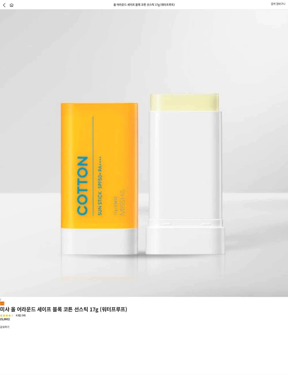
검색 (273, 4)
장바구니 (280, 4)
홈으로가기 (12, 5)
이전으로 (4, 5)
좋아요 (2, 323)
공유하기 (4, 327)
